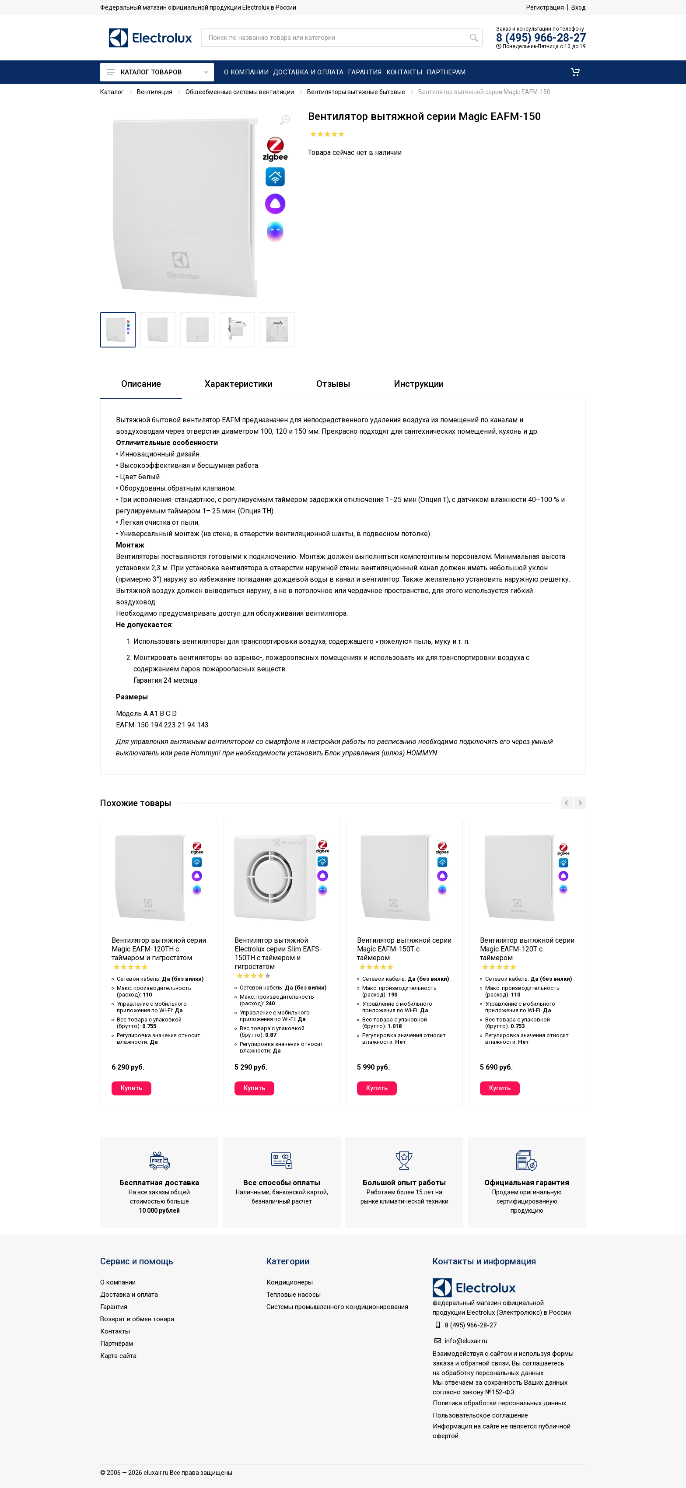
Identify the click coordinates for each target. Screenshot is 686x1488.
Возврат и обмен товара (137, 1319)
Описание (141, 384)
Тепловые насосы (293, 1294)
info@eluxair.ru (466, 1341)
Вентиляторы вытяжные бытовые (356, 91)
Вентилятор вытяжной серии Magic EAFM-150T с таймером (404, 949)
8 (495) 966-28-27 (541, 38)
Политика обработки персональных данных (499, 1403)
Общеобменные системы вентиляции (240, 91)
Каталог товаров (157, 72)
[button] (575, 72)
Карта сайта (118, 1356)
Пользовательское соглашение (480, 1415)
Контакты (115, 1331)
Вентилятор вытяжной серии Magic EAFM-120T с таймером (527, 949)
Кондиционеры (289, 1282)
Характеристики (239, 384)
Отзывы (333, 384)
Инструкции (419, 384)
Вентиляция (154, 91)
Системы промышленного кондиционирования (337, 1307)
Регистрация (545, 7)
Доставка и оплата (129, 1294)
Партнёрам (116, 1344)
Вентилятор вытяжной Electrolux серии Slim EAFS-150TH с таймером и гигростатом (278, 953)
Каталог (112, 91)
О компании (118, 1282)
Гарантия (113, 1307)
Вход (578, 7)
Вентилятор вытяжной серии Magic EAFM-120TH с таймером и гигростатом (159, 949)
